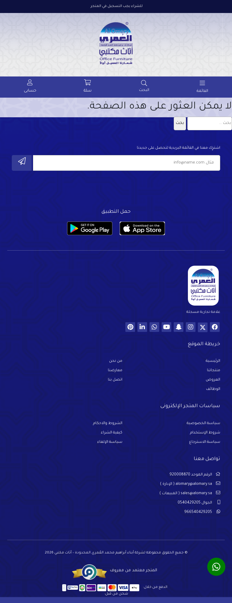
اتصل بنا (115, 380)
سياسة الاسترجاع (204, 442)
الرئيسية (213, 361)
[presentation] (174, 188)
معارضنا (115, 370)
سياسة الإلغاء (109, 442)
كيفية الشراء (111, 433)
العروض (213, 380)
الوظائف (213, 389)
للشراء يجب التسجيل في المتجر (117, 6)
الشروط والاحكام (107, 423)
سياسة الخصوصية (203, 423)
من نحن (115, 361)
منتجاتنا (213, 370)
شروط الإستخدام (205, 433)
